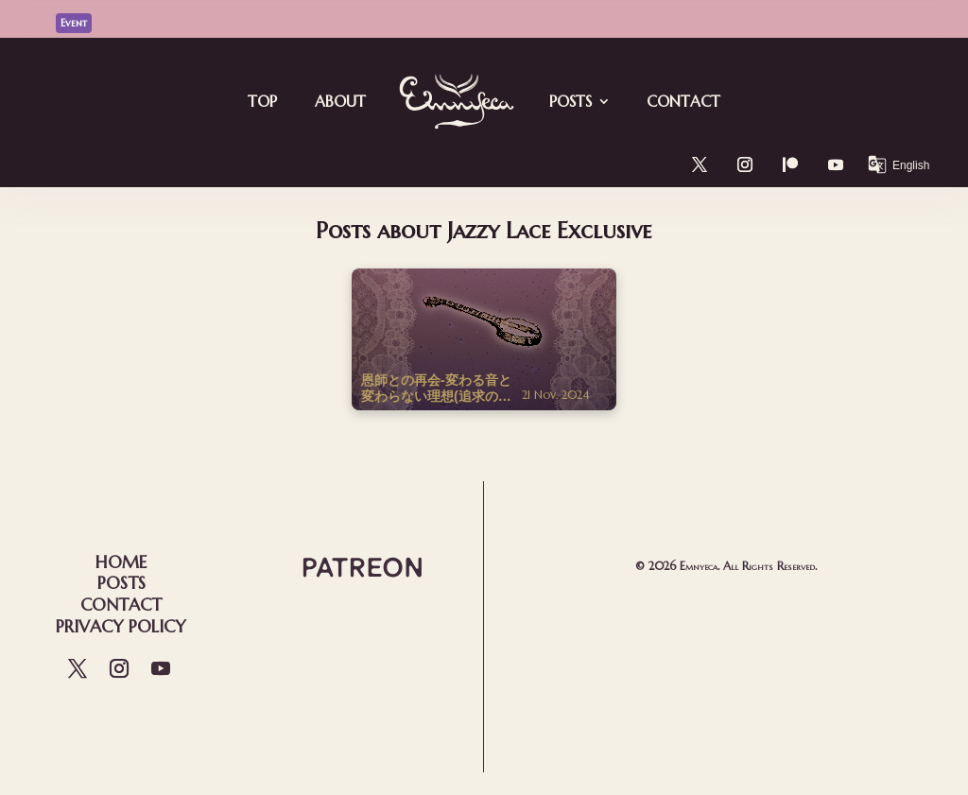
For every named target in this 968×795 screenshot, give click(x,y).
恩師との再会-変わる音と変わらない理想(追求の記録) (436, 388)
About (340, 101)
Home (121, 562)
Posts (570, 101)
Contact (683, 101)
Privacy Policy (121, 626)
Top (262, 101)
